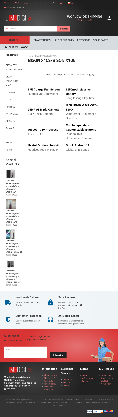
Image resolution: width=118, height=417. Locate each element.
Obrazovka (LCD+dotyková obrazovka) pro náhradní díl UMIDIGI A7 (12, 186)
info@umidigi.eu (17, 7)
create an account (47, 3)
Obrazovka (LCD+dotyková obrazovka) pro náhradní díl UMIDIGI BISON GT (14, 246)
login (35, 3)
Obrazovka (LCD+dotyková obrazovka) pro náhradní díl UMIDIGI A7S (12, 216)
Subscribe (58, 355)
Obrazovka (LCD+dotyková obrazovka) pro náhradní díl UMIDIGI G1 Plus (13, 276)
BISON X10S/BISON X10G (46, 56)
